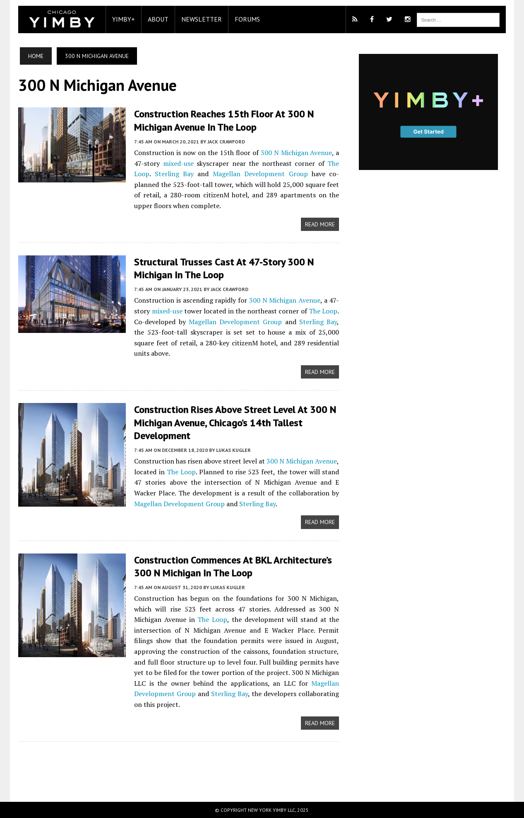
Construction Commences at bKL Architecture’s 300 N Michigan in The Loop (233, 566)
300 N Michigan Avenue (296, 152)
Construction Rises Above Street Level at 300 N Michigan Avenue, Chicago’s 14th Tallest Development (235, 422)
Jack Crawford (226, 141)
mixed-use (178, 163)
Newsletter (201, 19)
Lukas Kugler (233, 450)
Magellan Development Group (260, 173)
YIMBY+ (123, 19)
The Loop (323, 311)
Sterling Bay (174, 173)
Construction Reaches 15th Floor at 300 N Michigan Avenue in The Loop (224, 120)
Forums (247, 19)
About (158, 19)
